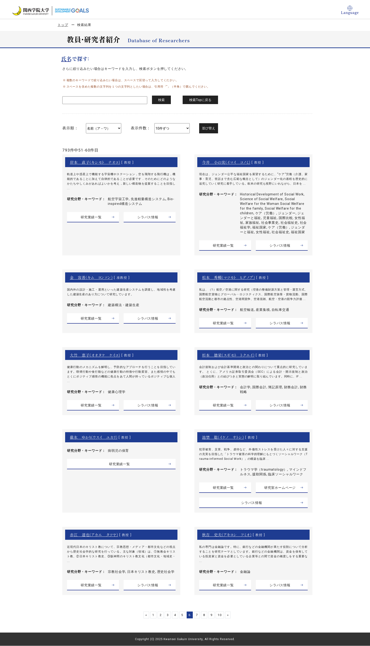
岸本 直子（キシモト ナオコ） (95, 162)
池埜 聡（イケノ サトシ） (223, 437)
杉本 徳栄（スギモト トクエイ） (228, 355)
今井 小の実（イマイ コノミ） (226, 162)
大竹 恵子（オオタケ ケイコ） (95, 355)
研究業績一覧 (91, 217)
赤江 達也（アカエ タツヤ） (94, 534)
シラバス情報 (147, 217)
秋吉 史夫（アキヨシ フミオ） (227, 534)
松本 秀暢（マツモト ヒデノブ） (228, 277)
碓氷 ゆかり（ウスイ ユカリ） (94, 437)
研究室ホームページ (280, 488)
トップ (63, 25)
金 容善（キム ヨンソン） (91, 277)
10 (223, 615)
